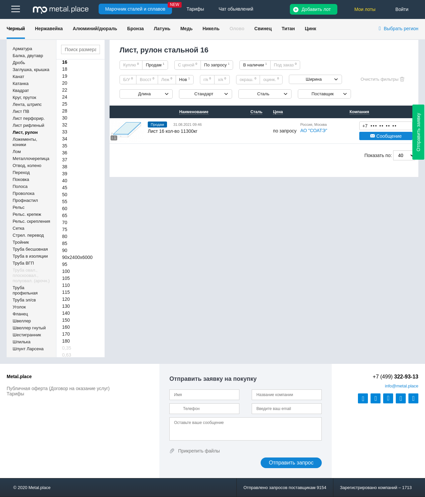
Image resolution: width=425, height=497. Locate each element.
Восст (147, 79)
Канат (18, 76)
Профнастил (25, 200)
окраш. (248, 79)
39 (64, 173)
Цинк (310, 28)
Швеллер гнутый (29, 327)
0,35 (66, 348)
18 (64, 69)
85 (64, 243)
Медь (186, 28)
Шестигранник (27, 334)
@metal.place (401, 385)
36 (64, 152)
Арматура (22, 48)
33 (64, 131)
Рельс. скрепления (31, 221)
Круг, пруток (24, 97)
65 (64, 215)
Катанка (21, 83)
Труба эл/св (24, 299)
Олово (236, 28)
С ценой (187, 64)
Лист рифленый (28, 125)
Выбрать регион (401, 28)
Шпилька (22, 341)
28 (64, 111)
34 (64, 138)
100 (66, 271)
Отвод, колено (27, 165)
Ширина (314, 79)
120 (66, 299)
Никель (211, 28)
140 (66, 313)
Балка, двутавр (28, 55)
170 (66, 334)
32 (64, 124)
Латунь (162, 28)
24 (64, 97)
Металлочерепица (31, 158)
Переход (21, 172)
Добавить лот (316, 9)
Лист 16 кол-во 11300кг (172, 131)
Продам (155, 64)
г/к (207, 79)
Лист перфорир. (29, 118)
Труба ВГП (23, 263)
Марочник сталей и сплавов (135, 9)
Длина (144, 93)
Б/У (128, 79)
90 (64, 250)
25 (64, 104)
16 (64, 62)
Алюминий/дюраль (95, 28)
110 (66, 285)
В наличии (255, 64)
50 (64, 194)
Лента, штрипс (27, 104)
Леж (166, 79)
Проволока (24, 193)
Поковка (21, 179)
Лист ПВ (21, 111)
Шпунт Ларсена (28, 348)
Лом (17, 151)
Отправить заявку (418, 132)
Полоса (20, 186)
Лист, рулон (25, 132)
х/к (222, 79)
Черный (16, 28)
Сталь (263, 93)
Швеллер (22, 320)
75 (64, 229)
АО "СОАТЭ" (313, 130)
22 (64, 90)
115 (66, 292)
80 (64, 236)
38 (64, 166)
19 (64, 76)
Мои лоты (365, 9)
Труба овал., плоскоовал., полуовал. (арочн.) (31, 275)
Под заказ (285, 64)
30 (64, 118)
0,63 (66, 355)
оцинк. (271, 79)
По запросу (217, 64)
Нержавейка (49, 28)
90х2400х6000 (77, 257)
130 (66, 306)
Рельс (19, 207)
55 (64, 201)
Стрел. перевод (28, 235)
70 (64, 222)
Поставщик (322, 93)
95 (64, 264)
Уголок (19, 306)
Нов (184, 79)
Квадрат (21, 90)
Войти (401, 9)
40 (64, 180)
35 (64, 145)
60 (64, 208)
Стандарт (203, 93)
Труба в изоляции (30, 256)
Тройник (21, 242)
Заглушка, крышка (31, 69)
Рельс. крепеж (27, 214)
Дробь (19, 62)
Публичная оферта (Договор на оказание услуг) (58, 388)
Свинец (263, 28)
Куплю (131, 64)
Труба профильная (25, 290)
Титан (288, 28)
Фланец (20, 313)
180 (66, 341)
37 (64, 159)
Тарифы (15, 393)
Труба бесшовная (30, 249)
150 (66, 320)
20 (64, 83)
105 (66, 278)
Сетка (18, 228)
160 (66, 327)
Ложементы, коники (25, 142)
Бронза (135, 28)
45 (64, 187)
